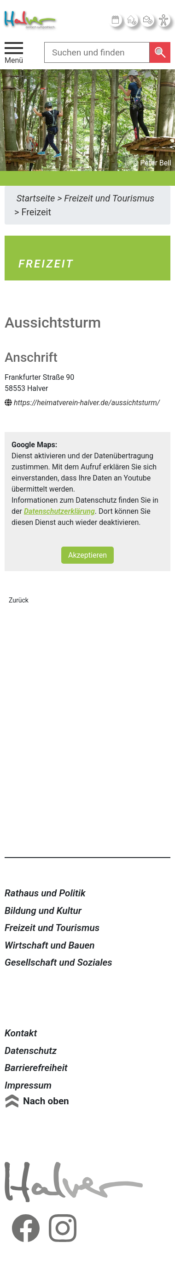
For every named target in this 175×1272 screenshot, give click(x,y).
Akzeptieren (87, 555)
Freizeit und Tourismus (52, 927)
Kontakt (21, 1033)
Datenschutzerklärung (59, 511)
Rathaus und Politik (45, 893)
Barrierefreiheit (36, 1067)
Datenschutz (31, 1050)
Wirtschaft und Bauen (50, 945)
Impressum (28, 1085)
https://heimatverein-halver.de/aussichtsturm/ (82, 402)
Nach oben (46, 1101)
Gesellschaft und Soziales (58, 962)
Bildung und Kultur (43, 910)
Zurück (19, 600)
